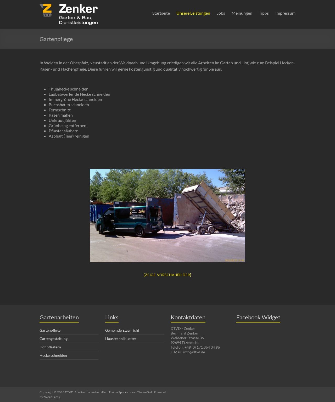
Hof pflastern (50, 347)
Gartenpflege (50, 330)
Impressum (285, 12)
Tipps (264, 12)
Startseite (161, 12)
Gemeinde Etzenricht (122, 330)
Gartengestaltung (54, 338)
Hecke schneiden (53, 355)
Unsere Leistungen (193, 12)
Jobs (221, 12)
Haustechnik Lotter (120, 338)
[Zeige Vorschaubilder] (167, 275)
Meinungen (242, 12)
